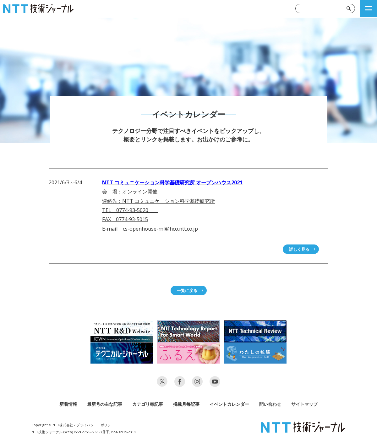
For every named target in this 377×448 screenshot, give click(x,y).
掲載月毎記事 (186, 404)
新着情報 (68, 404)
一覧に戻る (187, 290)
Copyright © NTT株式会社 (52, 424)
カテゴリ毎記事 (147, 404)
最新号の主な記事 (104, 404)
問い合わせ (270, 404)
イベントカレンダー (229, 404)
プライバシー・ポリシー (95, 424)
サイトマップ (304, 404)
